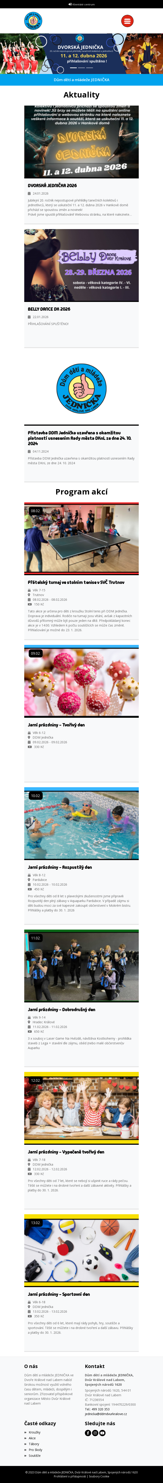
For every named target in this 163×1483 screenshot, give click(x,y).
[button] (4, 53)
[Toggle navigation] (128, 21)
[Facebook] (88, 1433)
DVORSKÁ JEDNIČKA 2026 (52, 185)
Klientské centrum (84, 4)
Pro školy (33, 1450)
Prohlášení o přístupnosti (70, 1476)
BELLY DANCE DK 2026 (49, 309)
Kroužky (32, 1432)
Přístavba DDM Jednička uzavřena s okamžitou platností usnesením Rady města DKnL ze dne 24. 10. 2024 (79, 438)
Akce (30, 1438)
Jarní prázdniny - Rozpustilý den (60, 867)
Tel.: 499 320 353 (97, 1409)
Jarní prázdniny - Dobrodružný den (61, 1009)
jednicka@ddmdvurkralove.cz (106, 1414)
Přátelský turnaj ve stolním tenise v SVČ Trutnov (76, 582)
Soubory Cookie (99, 1476)
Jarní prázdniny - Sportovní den (59, 1294)
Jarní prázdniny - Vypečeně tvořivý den (66, 1152)
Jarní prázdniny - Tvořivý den (56, 725)
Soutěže (32, 1455)
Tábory (31, 1444)
